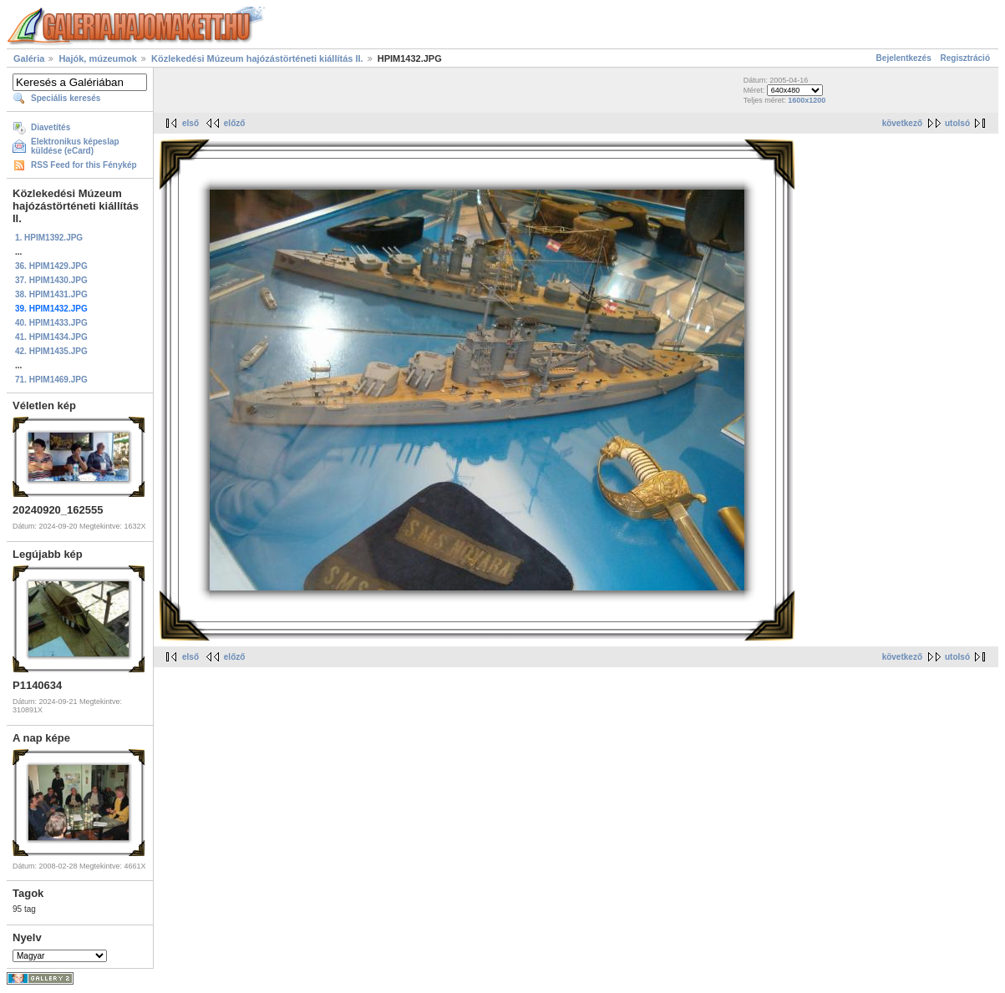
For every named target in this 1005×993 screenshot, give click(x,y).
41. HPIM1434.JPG (51, 337)
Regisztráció (965, 58)
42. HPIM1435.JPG (51, 351)
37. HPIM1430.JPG (51, 280)
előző (235, 123)
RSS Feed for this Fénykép (84, 165)
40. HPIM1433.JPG (51, 322)
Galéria (28, 58)
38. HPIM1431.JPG (51, 294)
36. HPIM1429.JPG (51, 266)
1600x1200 (806, 100)
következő (902, 123)
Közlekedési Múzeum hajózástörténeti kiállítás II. (257, 58)
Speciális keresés (65, 98)
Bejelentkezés (903, 58)
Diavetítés (50, 127)
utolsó (957, 123)
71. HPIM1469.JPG (51, 379)
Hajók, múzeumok (97, 58)
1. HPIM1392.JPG (49, 237)
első (190, 123)
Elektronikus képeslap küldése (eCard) (75, 146)
